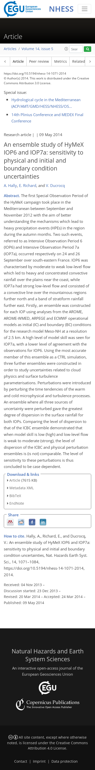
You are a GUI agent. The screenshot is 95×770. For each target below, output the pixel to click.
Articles (10, 49)
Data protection (64, 761)
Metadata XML (21, 487)
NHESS (61, 9)
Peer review (39, 61)
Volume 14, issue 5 (37, 49)
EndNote (16, 503)
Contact (20, 761)
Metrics (60, 61)
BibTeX (15, 495)
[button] (66, 49)
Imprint (39, 761)
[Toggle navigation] (84, 9)
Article (18, 61)
